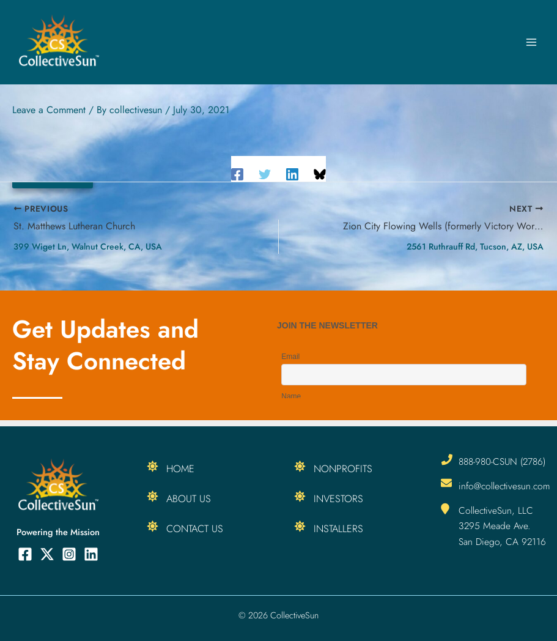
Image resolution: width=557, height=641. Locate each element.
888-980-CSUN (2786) (502, 461)
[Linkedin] (292, 173)
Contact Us (194, 528)
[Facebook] (237, 173)
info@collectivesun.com (504, 486)
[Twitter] (265, 173)
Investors (338, 498)
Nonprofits (343, 468)
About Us (188, 498)
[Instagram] (69, 554)
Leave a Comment (49, 110)
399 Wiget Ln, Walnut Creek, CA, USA (87, 246)
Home (180, 468)
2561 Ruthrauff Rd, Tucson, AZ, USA (475, 246)
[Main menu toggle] (531, 42)
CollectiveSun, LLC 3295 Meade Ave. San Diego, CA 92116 (502, 526)
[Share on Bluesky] (320, 173)
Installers (338, 528)
